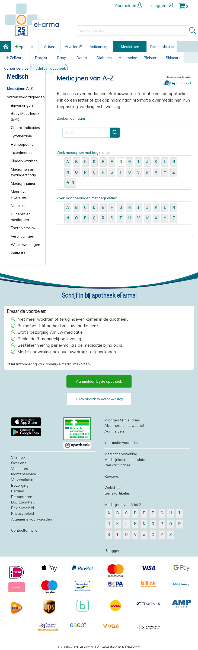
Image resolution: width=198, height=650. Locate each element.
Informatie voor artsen (123, 442)
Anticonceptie (101, 46)
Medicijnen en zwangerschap (23, 172)
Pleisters (151, 58)
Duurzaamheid (23, 502)
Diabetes (104, 58)
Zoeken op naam (124, 130)
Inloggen (161, 5)
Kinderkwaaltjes (24, 161)
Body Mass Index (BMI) (25, 116)
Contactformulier (25, 530)
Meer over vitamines (19, 194)
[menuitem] (25, 89)
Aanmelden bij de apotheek (99, 381)
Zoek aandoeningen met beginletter (124, 210)
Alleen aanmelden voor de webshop (99, 399)
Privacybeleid (22, 513)
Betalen (17, 491)
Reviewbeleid (22, 508)
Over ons (18, 463)
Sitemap (18, 457)
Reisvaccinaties (117, 465)
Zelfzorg (15, 58)
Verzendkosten (24, 479)
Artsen (49, 46)
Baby (61, 58)
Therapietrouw (23, 228)
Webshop (112, 487)
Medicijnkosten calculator (125, 459)
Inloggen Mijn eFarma (122, 420)
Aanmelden (129, 5)
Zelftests (18, 253)
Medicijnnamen (23, 183)
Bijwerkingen (22, 105)
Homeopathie (22, 144)
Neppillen (19, 205)
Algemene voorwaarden (31, 519)
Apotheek (25, 46)
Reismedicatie (162, 46)
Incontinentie (22, 152)
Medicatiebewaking (120, 454)
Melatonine (128, 58)
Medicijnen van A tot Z (122, 504)
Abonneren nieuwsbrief (124, 425)
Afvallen (73, 46)
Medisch (17, 76)
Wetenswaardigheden (25, 97)
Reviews (111, 476)
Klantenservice (23, 474)
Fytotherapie (21, 136)
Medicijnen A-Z (20, 88)
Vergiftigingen (22, 236)
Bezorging (19, 485)
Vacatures (19, 468)
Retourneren (21, 497)
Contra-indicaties (25, 127)
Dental (82, 58)
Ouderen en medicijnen (21, 217)
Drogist (41, 58)
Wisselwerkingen (25, 244)
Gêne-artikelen (117, 493)
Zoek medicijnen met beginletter (124, 170)
